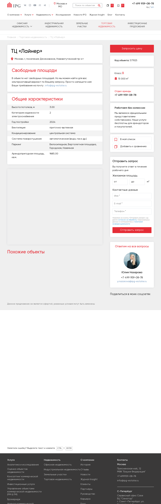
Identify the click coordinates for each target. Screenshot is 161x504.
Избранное (120, 5)
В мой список (128, 139)
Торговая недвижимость (106, 25)
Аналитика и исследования (23, 465)
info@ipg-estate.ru (128, 480)
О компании (13, 15)
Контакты (120, 15)
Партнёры (86, 489)
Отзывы (85, 469)
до (132, 182)
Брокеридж (13, 499)
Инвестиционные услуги (21, 484)
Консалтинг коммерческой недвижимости (22, 478)
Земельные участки (82, 25)
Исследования (63, 15)
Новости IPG (80, 15)
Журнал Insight (97, 15)
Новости (85, 474)
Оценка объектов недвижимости (17, 470)
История (85, 465)
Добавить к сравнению (130, 146)
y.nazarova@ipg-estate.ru (132, 281)
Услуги (27, 15)
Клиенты (85, 484)
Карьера (85, 499)
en (152, 7)
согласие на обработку (127, 220)
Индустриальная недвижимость (54, 25)
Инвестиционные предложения (137, 25)
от (115, 182)
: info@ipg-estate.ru (55, 85)
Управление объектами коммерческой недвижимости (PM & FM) (24, 492)
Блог (110, 15)
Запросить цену (132, 48)
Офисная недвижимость (20, 25)
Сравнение (110, 5)
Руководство (88, 494)
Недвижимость (43, 15)
